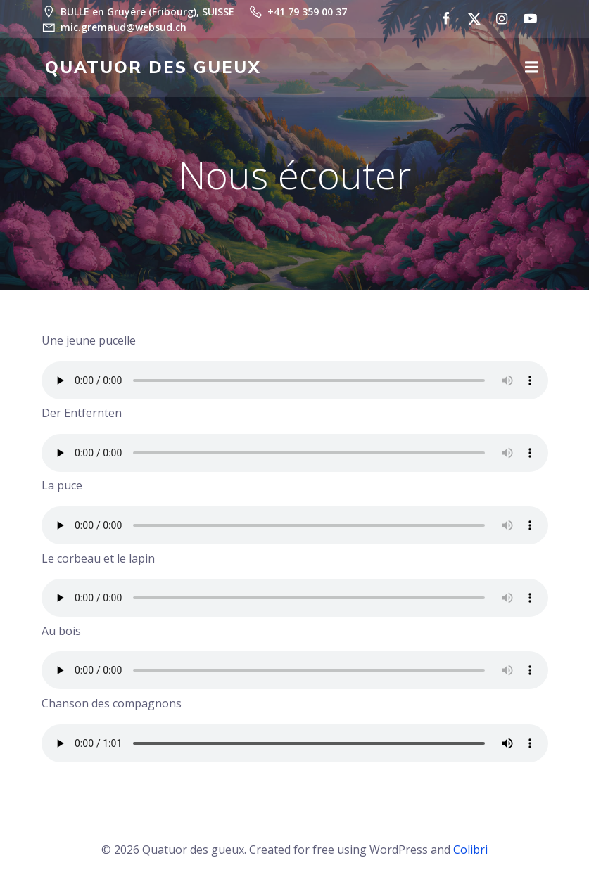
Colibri (470, 846)
